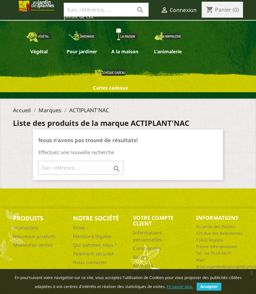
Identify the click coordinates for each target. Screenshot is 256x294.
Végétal (39, 51)
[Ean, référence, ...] (106, 10)
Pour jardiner (82, 51)
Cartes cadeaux (110, 88)
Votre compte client (153, 220)
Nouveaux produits (34, 236)
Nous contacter (90, 262)
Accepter (209, 286)
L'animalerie (168, 51)
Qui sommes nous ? (95, 245)
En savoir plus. (180, 286)
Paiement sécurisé (93, 253)
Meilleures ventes (33, 245)
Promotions (25, 227)
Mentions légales (92, 236)
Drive (79, 227)
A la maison (124, 51)
